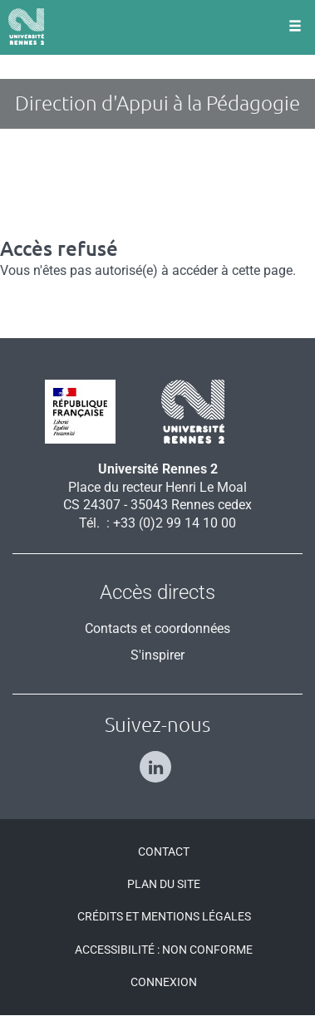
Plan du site (163, 884)
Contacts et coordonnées (157, 628)
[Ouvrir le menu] (295, 27)
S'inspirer (157, 655)
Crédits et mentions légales (164, 916)
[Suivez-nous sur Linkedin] (157, 760)
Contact (163, 851)
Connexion (163, 982)
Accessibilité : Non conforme (164, 949)
